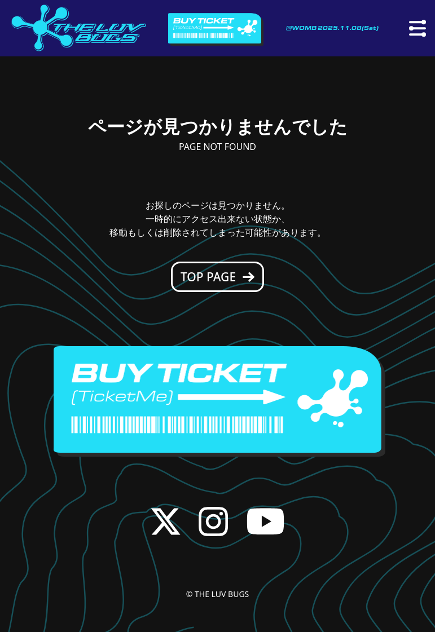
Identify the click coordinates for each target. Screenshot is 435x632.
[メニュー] (417, 28)
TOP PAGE (217, 277)
